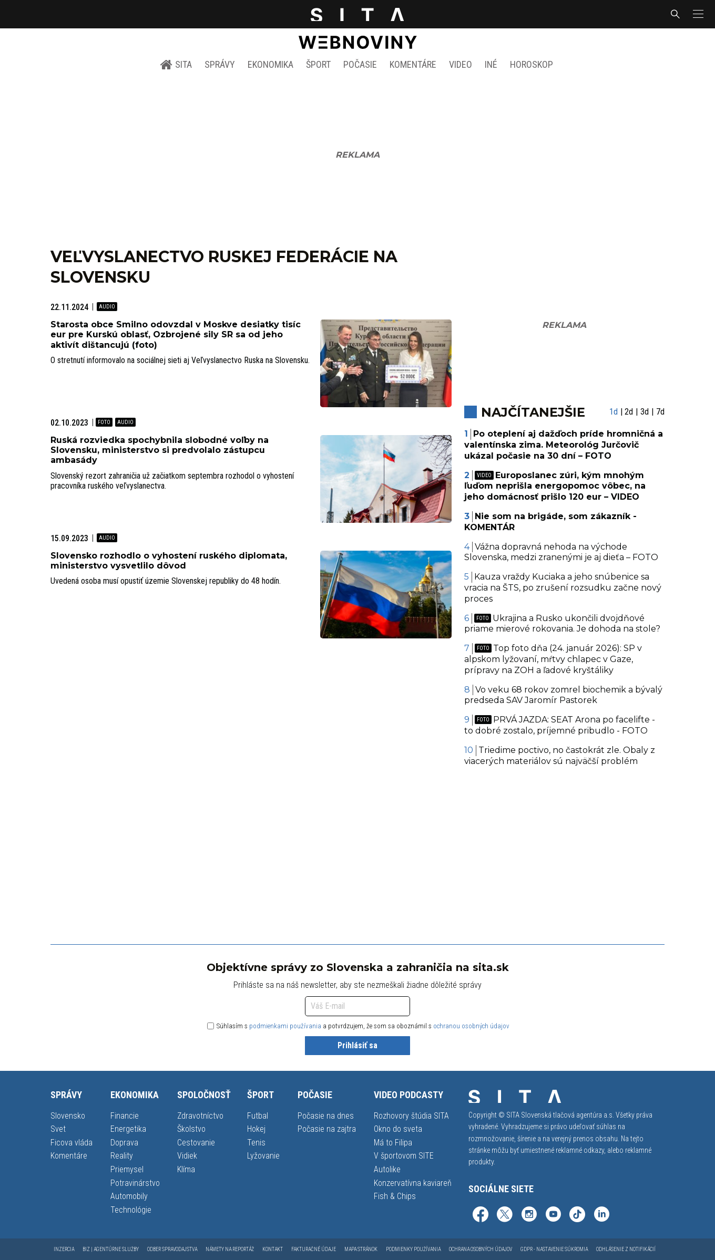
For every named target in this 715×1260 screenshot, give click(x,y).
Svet (58, 1129)
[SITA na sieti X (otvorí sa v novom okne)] (505, 1215)
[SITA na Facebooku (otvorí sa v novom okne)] (480, 1215)
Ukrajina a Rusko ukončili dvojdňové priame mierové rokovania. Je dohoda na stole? (562, 623)
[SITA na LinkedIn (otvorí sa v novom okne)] (601, 1215)
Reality (121, 1156)
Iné (491, 64)
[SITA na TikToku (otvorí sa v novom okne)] (577, 1215)
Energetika (128, 1129)
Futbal (257, 1116)
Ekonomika (270, 64)
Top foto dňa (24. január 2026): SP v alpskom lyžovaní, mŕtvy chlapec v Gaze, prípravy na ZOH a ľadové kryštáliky (553, 659)
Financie (124, 1116)
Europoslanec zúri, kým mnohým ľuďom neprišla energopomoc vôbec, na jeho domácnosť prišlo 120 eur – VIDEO (555, 486)
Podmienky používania (413, 1249)
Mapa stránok (360, 1249)
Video (460, 64)
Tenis (256, 1143)
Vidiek (187, 1156)
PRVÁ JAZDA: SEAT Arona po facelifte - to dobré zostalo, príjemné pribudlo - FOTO (560, 725)
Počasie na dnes (326, 1116)
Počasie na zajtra (327, 1129)
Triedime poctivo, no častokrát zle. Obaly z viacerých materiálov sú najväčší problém (560, 755)
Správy (220, 64)
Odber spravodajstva (172, 1249)
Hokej (256, 1129)
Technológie (130, 1210)
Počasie (360, 64)
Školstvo (191, 1129)
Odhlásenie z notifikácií (626, 1249)
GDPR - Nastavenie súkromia (554, 1249)
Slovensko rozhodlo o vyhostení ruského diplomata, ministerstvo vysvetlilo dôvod (168, 561)
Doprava (124, 1143)
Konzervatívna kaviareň (413, 1183)
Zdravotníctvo (200, 1116)
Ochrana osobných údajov (480, 1249)
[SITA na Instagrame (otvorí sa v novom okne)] (529, 1215)
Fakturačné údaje (313, 1249)
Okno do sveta (398, 1129)
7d (660, 412)
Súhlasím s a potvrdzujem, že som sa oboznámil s (358, 1026)
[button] (697, 14)
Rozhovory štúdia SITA (411, 1116)
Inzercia (64, 1249)
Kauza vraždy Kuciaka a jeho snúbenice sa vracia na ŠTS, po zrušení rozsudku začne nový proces (562, 588)
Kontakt (272, 1249)
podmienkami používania (285, 1026)
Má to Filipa (393, 1143)
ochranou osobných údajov (471, 1026)
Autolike (387, 1169)
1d (613, 412)
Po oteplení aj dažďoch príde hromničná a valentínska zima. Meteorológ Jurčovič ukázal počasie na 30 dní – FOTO (563, 445)
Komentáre (413, 64)
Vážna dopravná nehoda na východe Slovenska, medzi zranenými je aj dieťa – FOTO (561, 552)
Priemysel (127, 1169)
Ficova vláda (71, 1143)
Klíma (186, 1169)
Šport (318, 64)
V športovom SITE (404, 1156)
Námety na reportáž (230, 1249)
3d (644, 412)
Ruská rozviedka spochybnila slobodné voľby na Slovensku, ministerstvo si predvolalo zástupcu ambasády (159, 450)
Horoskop (531, 64)
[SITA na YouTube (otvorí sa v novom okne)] (553, 1215)
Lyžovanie (263, 1156)
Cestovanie (196, 1143)
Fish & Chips (395, 1196)
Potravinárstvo (135, 1183)
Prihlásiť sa (357, 1045)
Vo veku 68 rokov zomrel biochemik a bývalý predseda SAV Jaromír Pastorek (563, 695)
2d (629, 412)
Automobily (129, 1196)
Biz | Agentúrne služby (111, 1249)
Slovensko (67, 1116)
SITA (176, 64)
